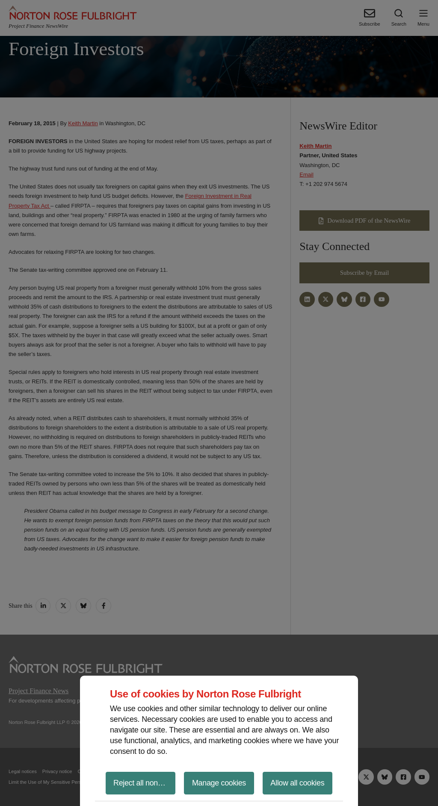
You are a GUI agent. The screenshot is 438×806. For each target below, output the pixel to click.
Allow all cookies (297, 783)
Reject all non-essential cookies (144, 783)
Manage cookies (219, 783)
